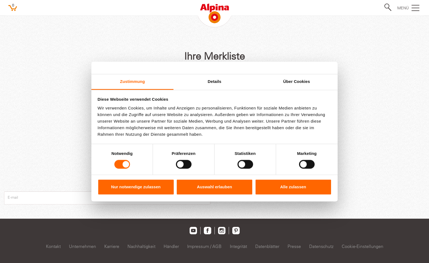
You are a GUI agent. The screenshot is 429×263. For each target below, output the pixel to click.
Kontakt (53, 246)
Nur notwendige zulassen (136, 187)
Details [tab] (214, 81)
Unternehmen (82, 246)
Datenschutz (321, 246)
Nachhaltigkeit (141, 246)
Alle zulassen (293, 187)
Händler (171, 246)
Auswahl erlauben (214, 187)
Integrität (238, 246)
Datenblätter (267, 246)
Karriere (111, 246)
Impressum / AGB (204, 246)
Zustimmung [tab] (132, 81)
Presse (294, 246)
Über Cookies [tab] (296, 81)
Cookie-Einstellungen (362, 246)
